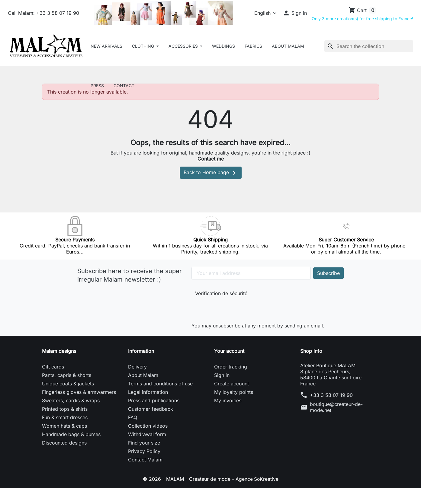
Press (97, 85)
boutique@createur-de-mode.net (336, 407)
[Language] (263, 13)
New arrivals (106, 46)
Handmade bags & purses (71, 434)
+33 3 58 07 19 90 (331, 395)
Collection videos (148, 426)
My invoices (227, 400)
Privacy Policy (144, 451)
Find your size (144, 443)
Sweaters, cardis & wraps (71, 400)
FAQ (132, 417)
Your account (229, 351)
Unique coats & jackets (68, 384)
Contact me (211, 159)
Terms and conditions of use (160, 384)
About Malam (288, 46)
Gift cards (53, 367)
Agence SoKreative (257, 479)
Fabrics (253, 46)
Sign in (222, 375)
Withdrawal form (147, 434)
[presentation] (235, 308)
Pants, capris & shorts (66, 375)
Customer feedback (150, 409)
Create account (231, 384)
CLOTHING (143, 46)
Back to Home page (211, 173)
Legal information (148, 392)
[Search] (368, 46)
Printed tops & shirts (65, 409)
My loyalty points (233, 392)
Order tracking (230, 367)
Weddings (223, 46)
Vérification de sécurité (221, 293)
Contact (124, 85)
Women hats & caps (64, 426)
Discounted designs (64, 443)
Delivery (137, 367)
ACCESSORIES (184, 46)
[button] (294, 13)
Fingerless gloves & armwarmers (79, 392)
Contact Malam (145, 460)
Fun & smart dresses (65, 417)
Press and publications (153, 400)
